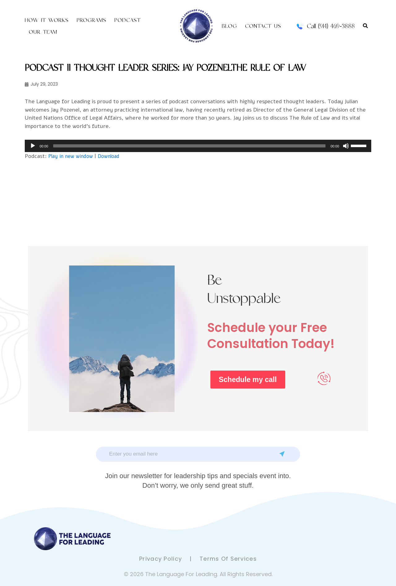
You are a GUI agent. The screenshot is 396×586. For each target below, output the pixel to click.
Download (113, 156)
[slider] (189, 146)
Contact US (263, 26)
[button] (365, 26)
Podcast (127, 20)
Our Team (43, 32)
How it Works (47, 20)
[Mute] (346, 146)
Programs (91, 20)
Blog (229, 26)
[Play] (33, 146)
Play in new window (72, 156)
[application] (198, 146)
